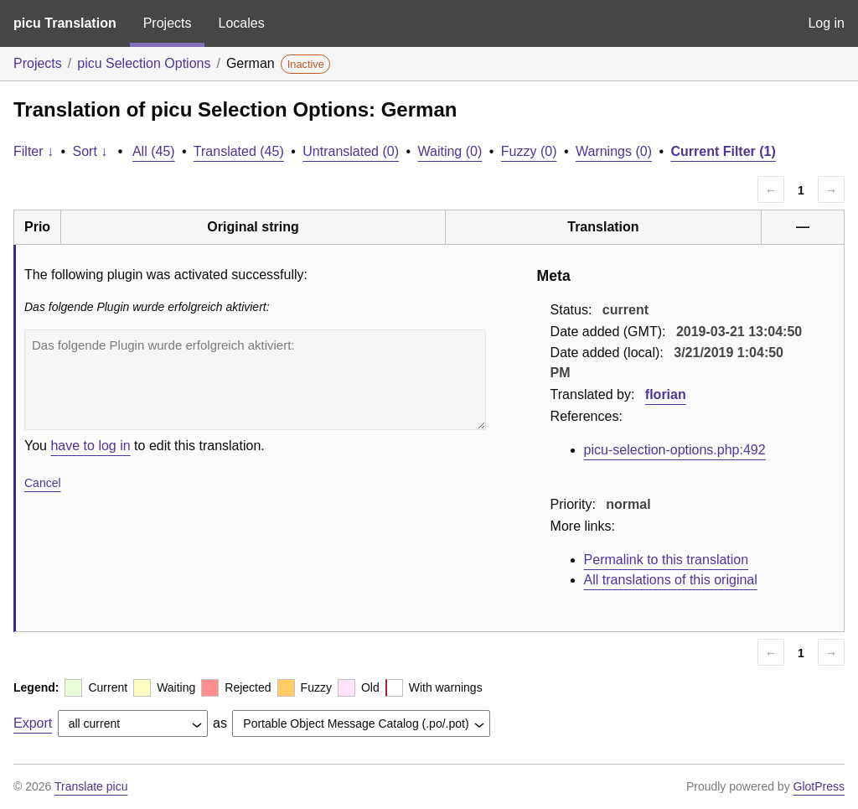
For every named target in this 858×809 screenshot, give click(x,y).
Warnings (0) (614, 151)
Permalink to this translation (666, 559)
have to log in (90, 445)
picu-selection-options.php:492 (675, 450)
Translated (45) (239, 151)
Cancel (42, 483)
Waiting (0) (450, 151)
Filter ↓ (33, 151)
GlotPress (819, 786)
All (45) (153, 151)
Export (32, 723)
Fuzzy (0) (529, 151)
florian (665, 394)
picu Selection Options (143, 63)
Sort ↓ (90, 151)
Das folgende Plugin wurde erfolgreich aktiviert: (255, 379)
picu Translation (64, 23)
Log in (826, 23)
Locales (241, 23)
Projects (167, 23)
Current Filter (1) (722, 151)
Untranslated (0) (350, 151)
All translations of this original (670, 580)
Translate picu (90, 786)
